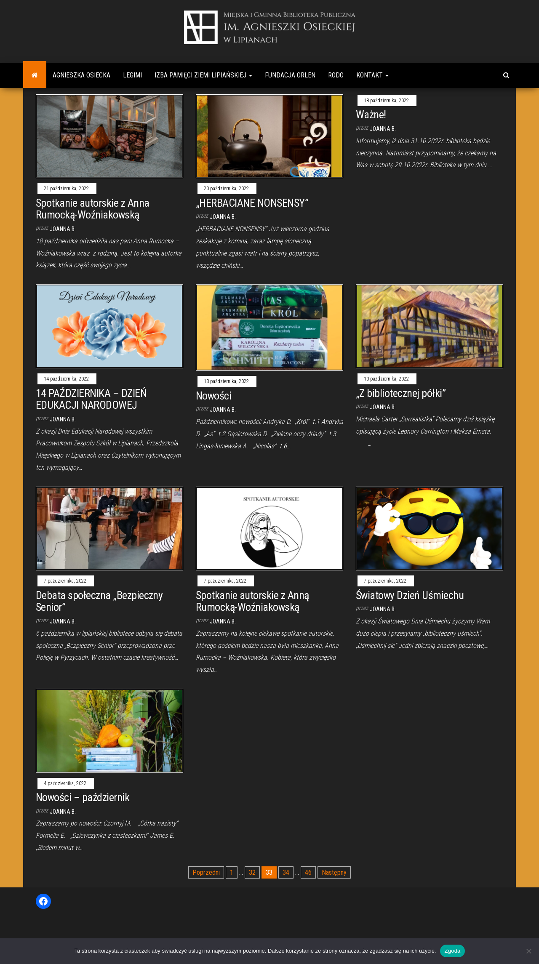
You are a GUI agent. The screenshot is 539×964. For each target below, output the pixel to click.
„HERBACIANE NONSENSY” (252, 203)
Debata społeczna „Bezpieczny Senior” (99, 601)
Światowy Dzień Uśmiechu (410, 595)
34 (286, 872)
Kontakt (372, 75)
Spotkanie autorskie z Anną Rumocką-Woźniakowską (252, 601)
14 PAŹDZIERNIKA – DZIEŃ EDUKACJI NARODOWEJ (91, 399)
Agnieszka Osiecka (81, 75)
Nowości (213, 395)
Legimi (132, 75)
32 (252, 872)
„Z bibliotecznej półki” (401, 393)
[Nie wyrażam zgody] (528, 951)
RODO (336, 75)
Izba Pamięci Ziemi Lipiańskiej (203, 75)
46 (308, 872)
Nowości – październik (82, 797)
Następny (334, 872)
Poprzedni (206, 872)
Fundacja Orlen (290, 75)
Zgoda (452, 951)
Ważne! (371, 114)
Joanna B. (63, 229)
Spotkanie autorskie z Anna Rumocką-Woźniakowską (92, 209)
